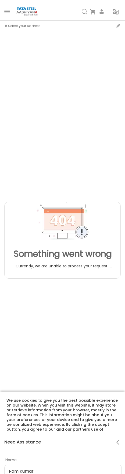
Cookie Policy (59, 448)
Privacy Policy (27, 448)
